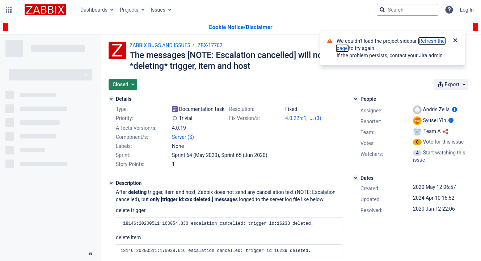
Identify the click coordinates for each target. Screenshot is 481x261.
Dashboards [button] (93, 10)
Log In (467, 10)
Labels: (124, 146)
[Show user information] (454, 109)
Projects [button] (129, 10)
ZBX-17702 (210, 45)
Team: (367, 132)
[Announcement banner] (240, 27)
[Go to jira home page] (45, 10)
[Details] (111, 99)
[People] (355, 99)
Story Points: (130, 164)
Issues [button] (158, 10)
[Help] (449, 10)
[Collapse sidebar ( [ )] (90, 253)
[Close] (455, 41)
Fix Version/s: (244, 118)
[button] (9, 10)
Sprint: (123, 155)
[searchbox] (407, 10)
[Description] (111, 183)
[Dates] (355, 178)
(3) (318, 118)
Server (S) (183, 137)
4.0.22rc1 (296, 118)
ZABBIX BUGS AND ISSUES (160, 45)
